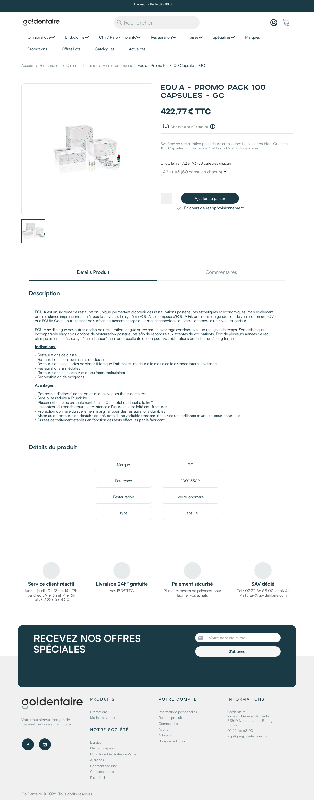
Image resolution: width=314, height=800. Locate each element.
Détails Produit (93, 272)
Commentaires (221, 272)
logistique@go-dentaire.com (248, 736)
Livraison (96, 742)
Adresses (165, 735)
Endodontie (74, 37)
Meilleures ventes (102, 717)
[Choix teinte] (195, 171)
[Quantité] (166, 198)
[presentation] (236, 670)
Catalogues (104, 48)
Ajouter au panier (210, 198)
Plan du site (98, 777)
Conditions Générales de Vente (113, 754)
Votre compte (178, 699)
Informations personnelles (178, 712)
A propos (97, 760)
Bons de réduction (172, 741)
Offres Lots (71, 48)
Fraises (192, 37)
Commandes (168, 723)
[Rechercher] (157, 22)
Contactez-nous (102, 771)
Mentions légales (102, 748)
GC (191, 464)
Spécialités (221, 37)
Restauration (161, 37)
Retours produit (170, 717)
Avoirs (163, 729)
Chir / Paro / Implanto (117, 37)
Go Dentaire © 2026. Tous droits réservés (56, 793)
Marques (252, 37)
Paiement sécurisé (103, 766)
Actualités (137, 48)
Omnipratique (39, 37)
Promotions (37, 48)
